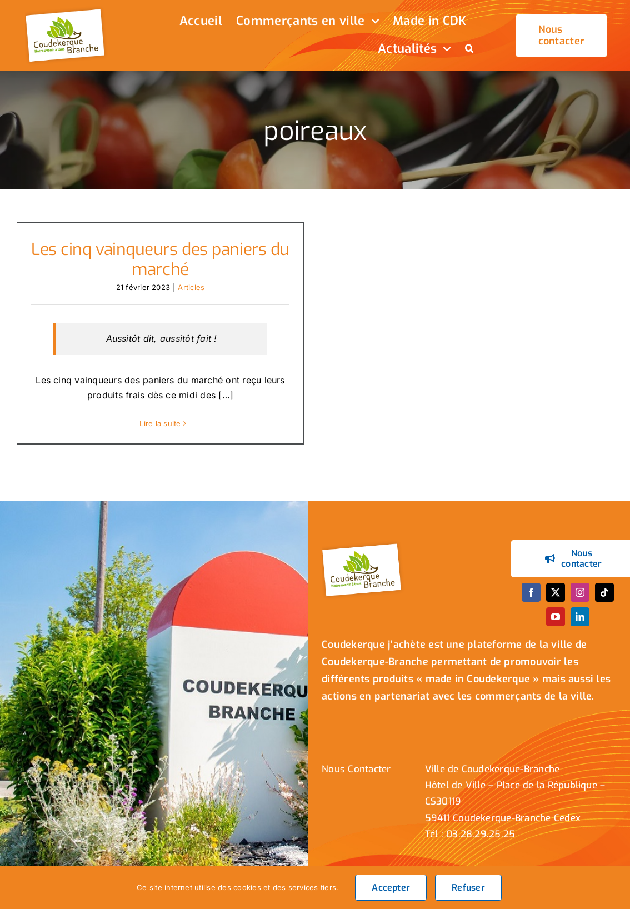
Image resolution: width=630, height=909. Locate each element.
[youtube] (555, 623)
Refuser (468, 887)
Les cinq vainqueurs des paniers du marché (160, 259)
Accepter (391, 887)
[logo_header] (66, 10)
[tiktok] (604, 599)
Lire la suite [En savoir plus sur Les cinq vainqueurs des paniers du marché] (160, 423)
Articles (191, 287)
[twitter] (555, 599)
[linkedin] (580, 623)
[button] (469, 49)
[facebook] (531, 599)
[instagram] (580, 599)
